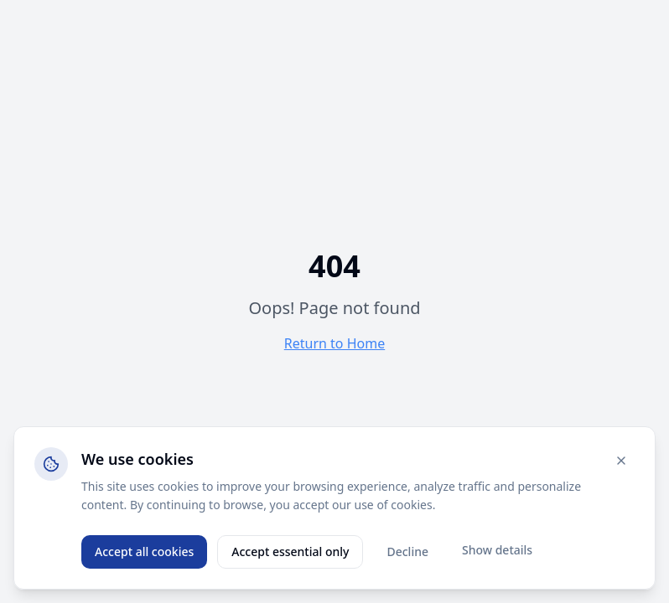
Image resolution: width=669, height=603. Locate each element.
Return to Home (334, 343)
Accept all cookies (144, 551)
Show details (497, 550)
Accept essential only (290, 551)
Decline (407, 551)
